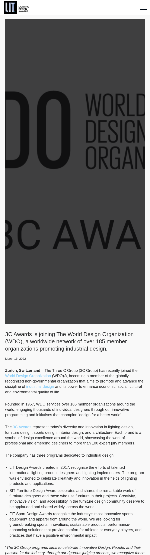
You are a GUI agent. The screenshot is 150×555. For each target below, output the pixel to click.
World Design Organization (28, 376)
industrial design (40, 386)
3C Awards (22, 427)
